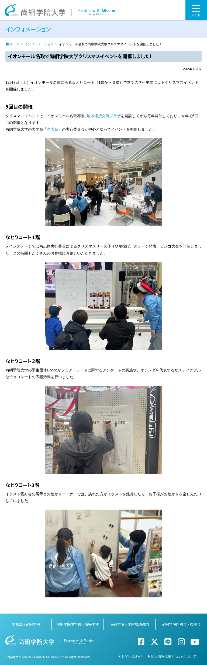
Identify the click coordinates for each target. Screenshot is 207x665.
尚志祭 (52, 129)
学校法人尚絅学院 (26, 624)
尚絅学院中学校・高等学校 (78, 624)
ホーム (14, 44)
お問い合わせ (131, 656)
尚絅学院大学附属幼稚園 (129, 624)
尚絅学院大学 (60, 10)
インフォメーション (39, 44)
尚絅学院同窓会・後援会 (181, 624)
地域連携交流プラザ (104, 116)
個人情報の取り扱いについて (173, 656)
